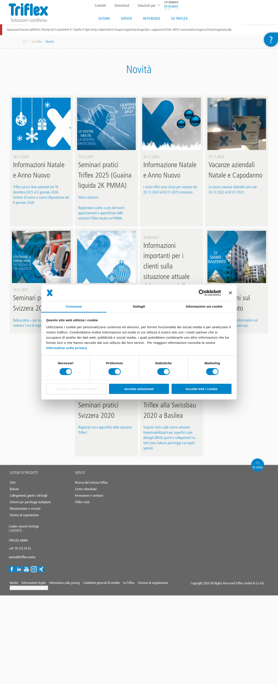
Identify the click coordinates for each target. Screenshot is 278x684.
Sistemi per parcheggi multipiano (30, 504)
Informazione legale (33, 584)
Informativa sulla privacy (64, 584)
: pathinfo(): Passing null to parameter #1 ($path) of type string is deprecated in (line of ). (119, 31)
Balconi (14, 491)
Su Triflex (178, 18)
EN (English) (170, 6)
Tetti (12, 484)
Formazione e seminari (89, 497)
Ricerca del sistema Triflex (91, 484)
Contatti (99, 5)
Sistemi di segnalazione (24, 517)
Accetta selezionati (139, 389)
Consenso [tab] (74, 306)
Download (121, 5)
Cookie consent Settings (24, 528)
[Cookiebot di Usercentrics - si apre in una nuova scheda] (202, 293)
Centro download (85, 491)
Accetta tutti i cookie (201, 389)
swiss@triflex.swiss (22, 559)
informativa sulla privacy (66, 347)
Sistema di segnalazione (153, 584)
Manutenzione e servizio (25, 510)
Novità (14, 584)
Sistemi (103, 18)
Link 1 (14, 589)
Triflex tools (82, 504)
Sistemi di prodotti (24, 474)
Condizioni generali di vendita (101, 584)
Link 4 (43, 589)
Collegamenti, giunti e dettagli (28, 497)
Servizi (126, 18)
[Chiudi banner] (230, 292)
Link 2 (24, 589)
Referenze (151, 18)
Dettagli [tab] (139, 306)
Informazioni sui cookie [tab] (204, 306)
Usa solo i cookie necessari (76, 389)
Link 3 (33, 589)
